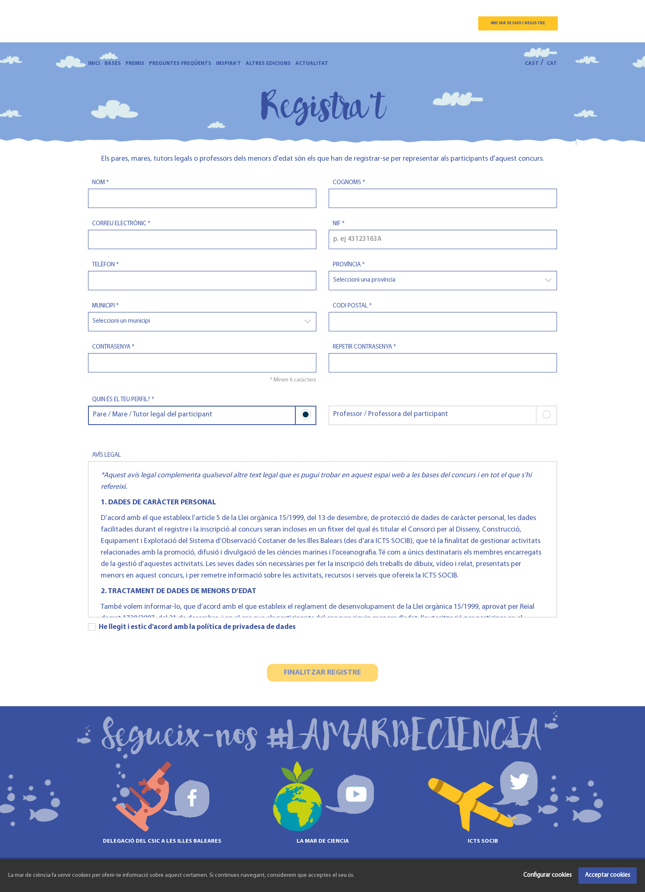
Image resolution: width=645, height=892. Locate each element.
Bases (112, 63)
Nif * (339, 224)
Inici (94, 63)
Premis (134, 63)
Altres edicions (268, 63)
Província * (349, 265)
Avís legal (106, 455)
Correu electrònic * (121, 224)
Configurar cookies (547, 875)
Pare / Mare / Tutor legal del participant (204, 415)
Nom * (100, 183)
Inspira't (228, 63)
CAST (532, 63)
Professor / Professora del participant (445, 415)
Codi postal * (352, 306)
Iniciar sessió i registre (517, 23)
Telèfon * (105, 265)
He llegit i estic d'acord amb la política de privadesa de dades (192, 626)
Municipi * (105, 306)
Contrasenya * (113, 347)
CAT (552, 63)
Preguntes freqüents (180, 63)
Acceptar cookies (607, 875)
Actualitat (311, 63)
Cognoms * (349, 183)
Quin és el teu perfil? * (123, 400)
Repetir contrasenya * (364, 347)
